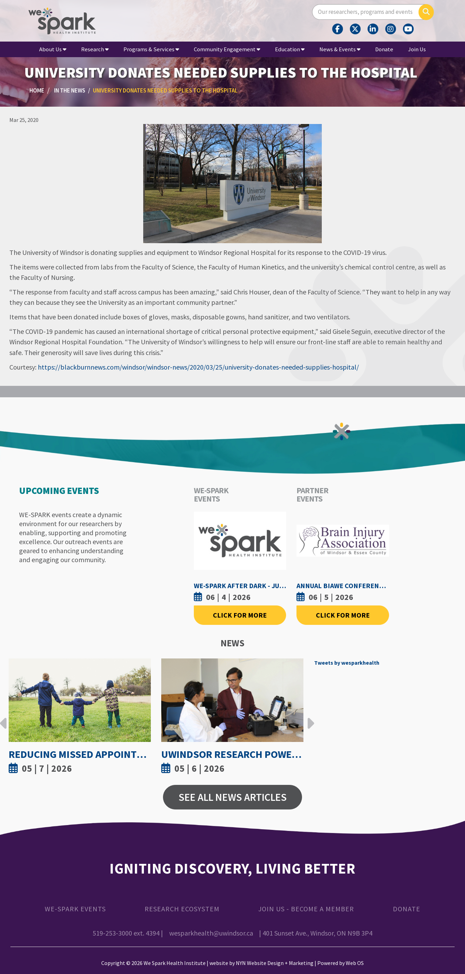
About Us (52, 49)
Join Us (417, 49)
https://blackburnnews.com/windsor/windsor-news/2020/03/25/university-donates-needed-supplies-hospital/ (198, 367)
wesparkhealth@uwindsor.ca (211, 933)
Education (289, 49)
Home (36, 90)
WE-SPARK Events (75, 908)
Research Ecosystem (182, 908)
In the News (69, 90)
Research (95, 49)
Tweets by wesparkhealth (346, 662)
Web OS (355, 962)
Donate (384, 49)
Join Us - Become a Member (306, 908)
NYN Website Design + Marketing (274, 962)
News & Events (339, 49)
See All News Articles (233, 797)
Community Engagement (227, 49)
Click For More (240, 615)
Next (308, 718)
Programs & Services (151, 49)
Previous (3, 718)
